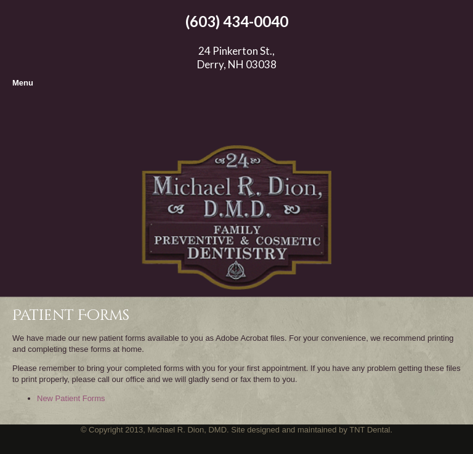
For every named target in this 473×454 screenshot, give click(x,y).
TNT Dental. (369, 429)
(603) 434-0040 (236, 21)
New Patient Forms (71, 398)
